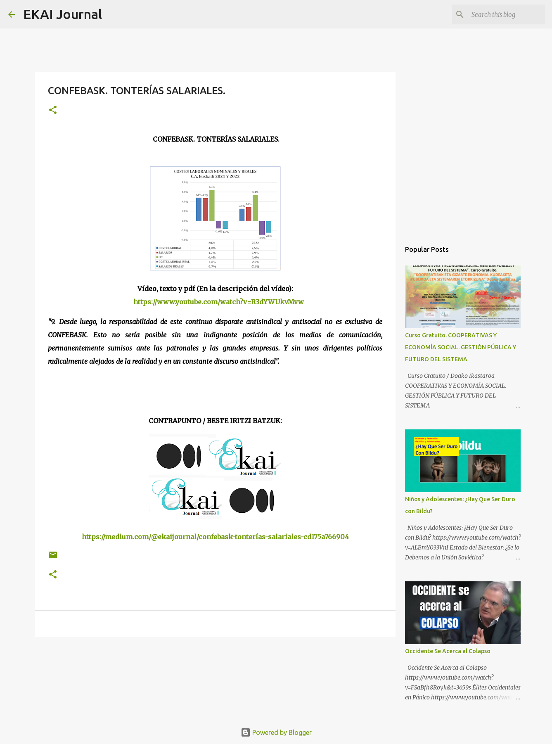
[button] (53, 110)
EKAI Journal (62, 14)
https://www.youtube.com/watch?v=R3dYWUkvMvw (218, 302)
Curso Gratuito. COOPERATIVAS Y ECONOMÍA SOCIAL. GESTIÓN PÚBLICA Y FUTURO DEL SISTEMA (460, 347)
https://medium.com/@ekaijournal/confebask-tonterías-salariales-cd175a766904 (215, 537)
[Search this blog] (502, 14)
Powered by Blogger (276, 732)
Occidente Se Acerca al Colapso (447, 651)
